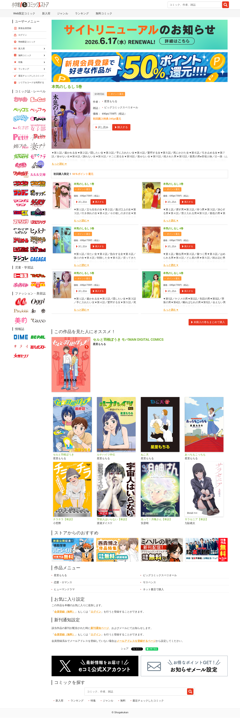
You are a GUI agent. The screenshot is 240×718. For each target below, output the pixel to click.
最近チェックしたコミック (148, 700)
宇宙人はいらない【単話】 (112, 519)
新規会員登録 (24, 28)
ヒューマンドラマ (64, 589)
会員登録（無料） (64, 611)
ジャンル (62, 13)
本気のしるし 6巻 (173, 273)
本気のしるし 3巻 (84, 228)
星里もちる (110, 101)
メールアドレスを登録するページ (136, 640)
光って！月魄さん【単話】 (156, 519)
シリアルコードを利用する (31, 82)
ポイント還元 (117, 94)
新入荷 (46, 13)
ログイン (96, 611)
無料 (123, 700)
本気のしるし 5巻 (84, 273)
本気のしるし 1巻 (84, 183)
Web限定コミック (24, 13)
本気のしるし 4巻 (173, 228)
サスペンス (149, 582)
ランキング (82, 13)
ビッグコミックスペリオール (121, 107)
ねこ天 (145, 454)
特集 (93, 700)
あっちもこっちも (195, 454)
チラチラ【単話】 (63, 519)
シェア (125, 648)
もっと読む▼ (59, 163)
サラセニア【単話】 (196, 519)
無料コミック (104, 13)
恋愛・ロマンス (63, 582)
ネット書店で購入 (153, 589)
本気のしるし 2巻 (173, 183)
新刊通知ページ (100, 628)
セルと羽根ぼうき (63, 454)
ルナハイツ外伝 (106, 454)
